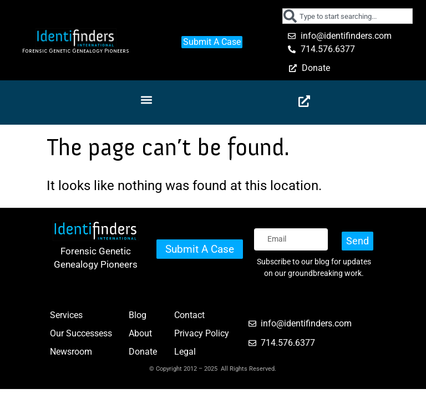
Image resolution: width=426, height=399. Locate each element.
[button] (147, 100)
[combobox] (347, 16)
